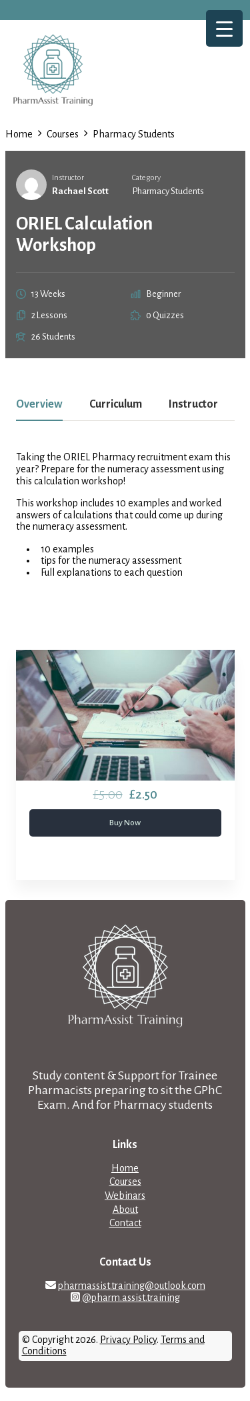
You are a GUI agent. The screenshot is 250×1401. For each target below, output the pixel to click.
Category (146, 177)
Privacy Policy (128, 1339)
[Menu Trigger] (224, 28)
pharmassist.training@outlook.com (131, 1285)
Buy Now (125, 822)
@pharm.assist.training (131, 1297)
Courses (125, 1181)
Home (125, 1168)
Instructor (68, 177)
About (125, 1209)
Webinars (125, 1195)
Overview (39, 404)
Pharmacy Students (168, 191)
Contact (125, 1223)
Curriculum (115, 404)
